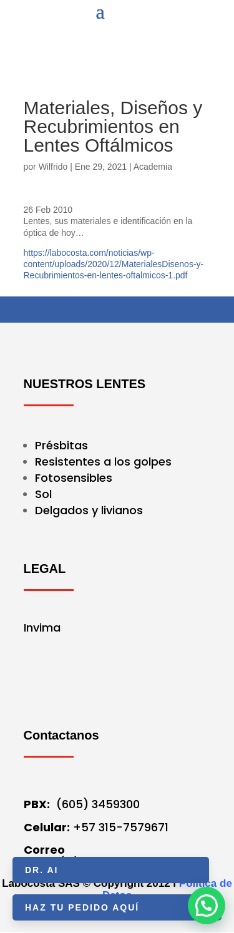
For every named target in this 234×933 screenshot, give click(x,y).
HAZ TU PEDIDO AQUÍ (82, 907)
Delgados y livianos (89, 510)
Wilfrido (53, 167)
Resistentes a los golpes (103, 461)
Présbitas (63, 445)
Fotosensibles (73, 478)
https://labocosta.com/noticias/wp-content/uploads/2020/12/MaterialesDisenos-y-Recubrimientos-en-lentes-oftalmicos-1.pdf (114, 264)
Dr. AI (41, 870)
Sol (43, 494)
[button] (206, 905)
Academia (153, 167)
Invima (42, 627)
